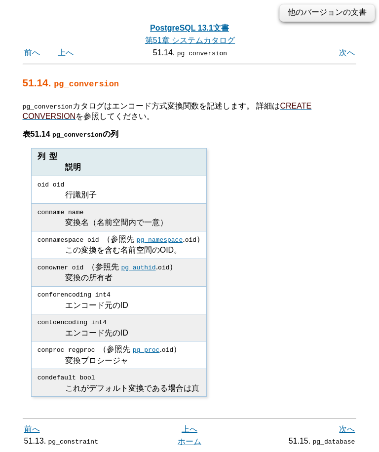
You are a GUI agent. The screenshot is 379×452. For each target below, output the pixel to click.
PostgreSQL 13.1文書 (189, 28)
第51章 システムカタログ (190, 40)
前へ (32, 52)
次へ (347, 52)
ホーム (189, 441)
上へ (66, 52)
